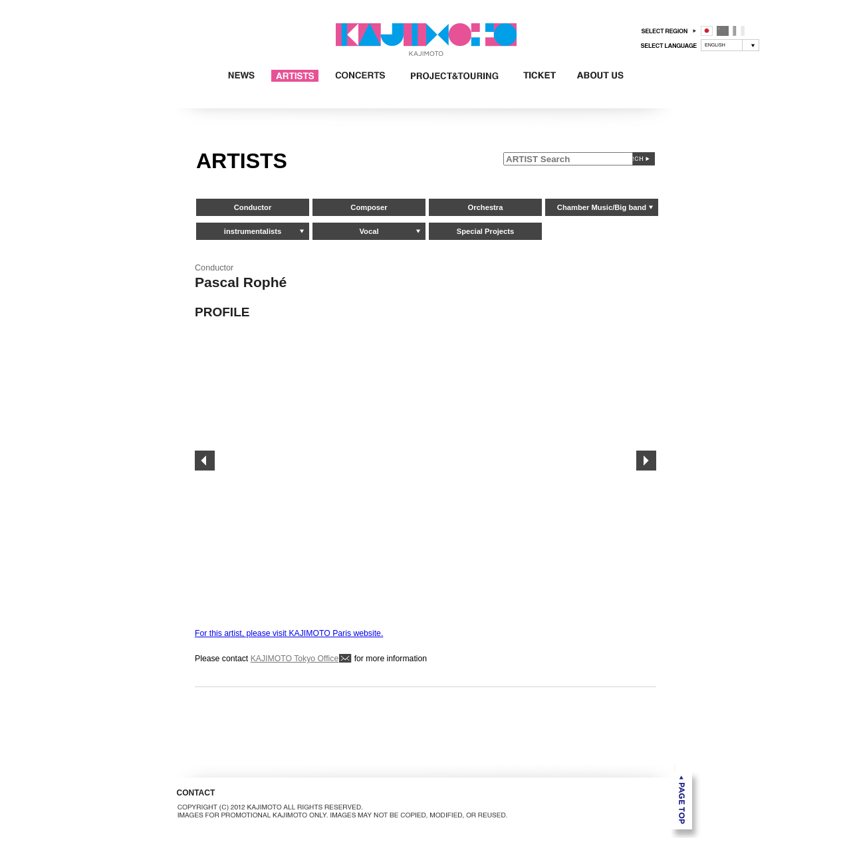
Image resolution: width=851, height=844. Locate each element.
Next (646, 461)
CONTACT (196, 792)
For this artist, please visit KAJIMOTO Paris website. (289, 633)
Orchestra (485, 207)
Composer (368, 207)
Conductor (253, 207)
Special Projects (485, 231)
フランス (739, 31)
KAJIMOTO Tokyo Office (295, 658)
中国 (723, 31)
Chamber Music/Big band (601, 207)
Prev (205, 461)
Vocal (368, 231)
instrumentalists (252, 231)
